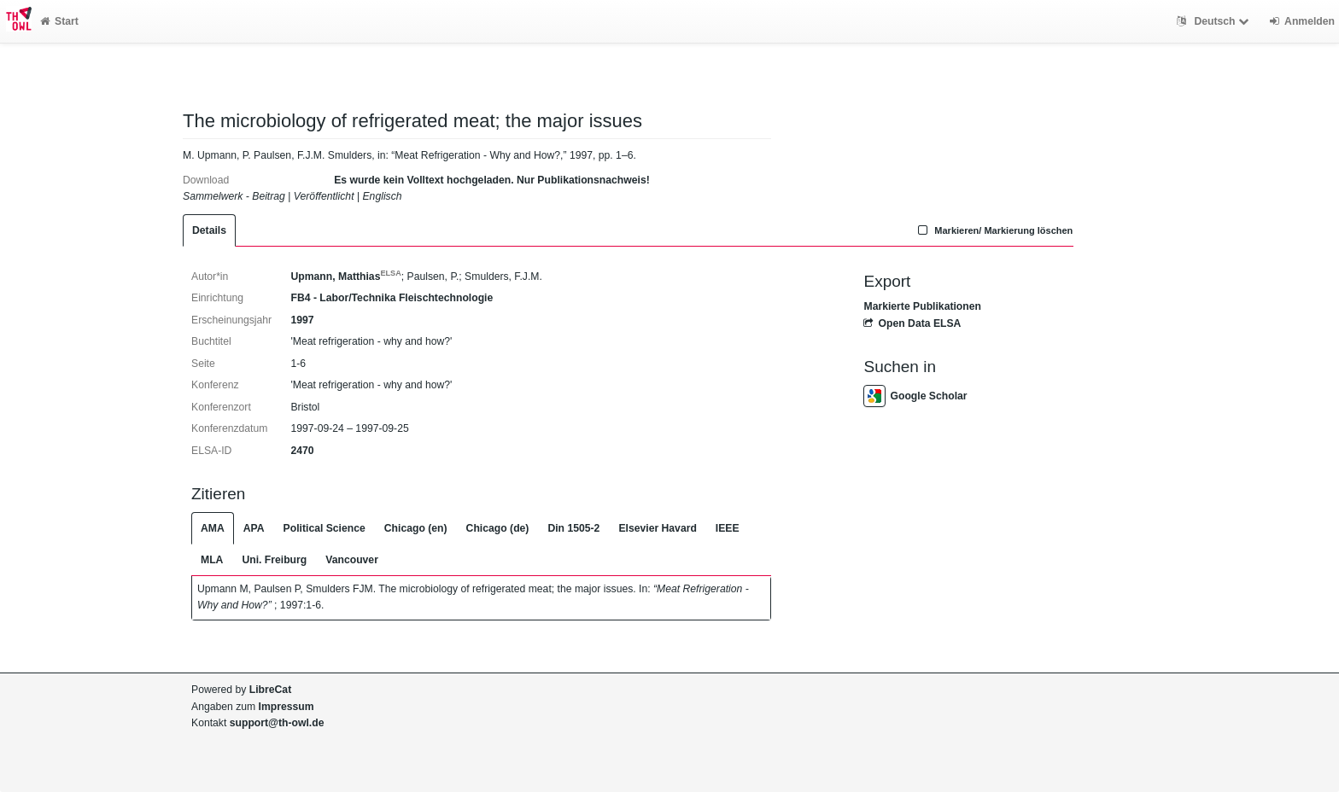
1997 (301, 320)
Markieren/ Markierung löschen (994, 230)
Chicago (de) (497, 528)
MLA (212, 560)
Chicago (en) (415, 528)
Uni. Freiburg (274, 560)
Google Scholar (915, 396)
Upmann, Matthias (345, 276)
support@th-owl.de (277, 723)
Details (209, 230)
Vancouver (351, 560)
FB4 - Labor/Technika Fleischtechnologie (391, 298)
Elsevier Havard (657, 528)
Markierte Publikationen (921, 306)
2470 (301, 451)
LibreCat (270, 690)
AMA (213, 528)
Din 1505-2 (573, 528)
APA (254, 528)
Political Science (324, 528)
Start (59, 21)
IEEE (728, 528)
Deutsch (1215, 21)
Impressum (286, 707)
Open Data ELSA (912, 323)
